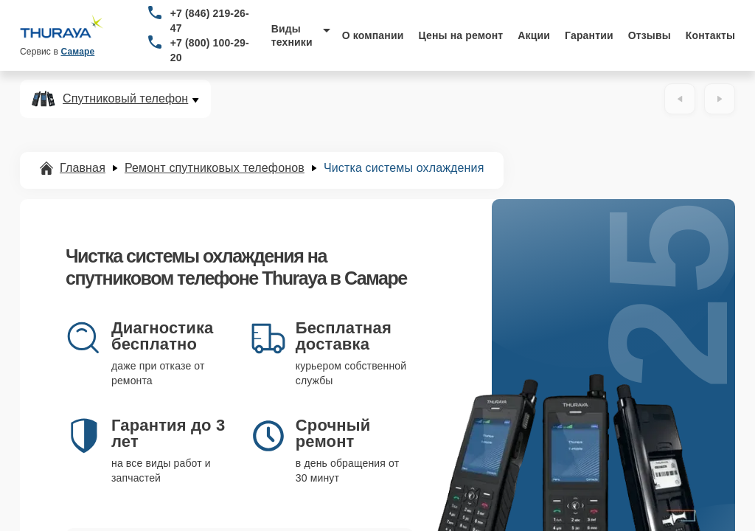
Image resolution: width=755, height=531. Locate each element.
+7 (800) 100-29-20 (209, 50)
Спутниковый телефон (125, 99)
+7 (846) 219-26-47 (209, 20)
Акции (534, 35)
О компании (373, 35)
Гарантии (589, 35)
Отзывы (649, 35)
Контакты (710, 35)
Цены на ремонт (460, 35)
